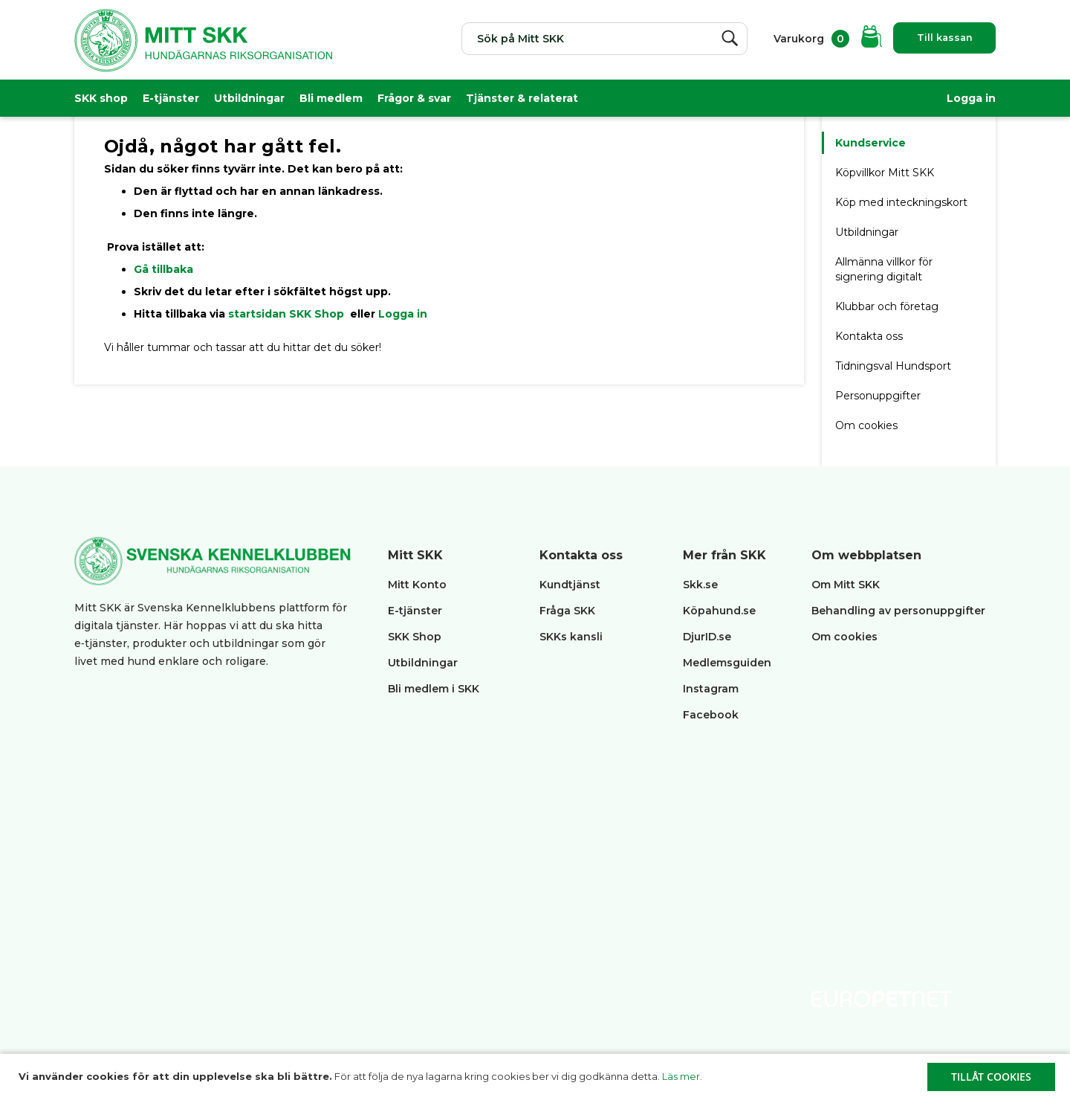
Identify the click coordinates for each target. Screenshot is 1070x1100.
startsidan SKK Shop (287, 314)
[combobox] (587, 38)
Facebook (711, 714)
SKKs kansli (571, 636)
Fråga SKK (567, 610)
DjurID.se (707, 636)
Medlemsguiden (728, 662)
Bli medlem (331, 98)
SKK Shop (414, 636)
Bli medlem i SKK (433, 688)
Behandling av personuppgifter (898, 610)
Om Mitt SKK (845, 584)
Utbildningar (249, 98)
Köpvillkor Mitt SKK (886, 172)
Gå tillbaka (163, 269)
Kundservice (870, 142)
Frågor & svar (414, 98)
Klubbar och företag (886, 306)
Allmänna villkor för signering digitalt (884, 269)
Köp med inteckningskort (901, 202)
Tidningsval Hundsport (893, 366)
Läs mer (681, 1076)
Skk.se (700, 584)
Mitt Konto (417, 584)
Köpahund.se (719, 610)
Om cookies (866, 425)
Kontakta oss (869, 336)
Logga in (971, 98)
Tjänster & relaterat (522, 98)
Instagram (711, 688)
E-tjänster (171, 98)
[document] (537, 1077)
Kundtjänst (569, 584)
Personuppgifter (878, 395)
